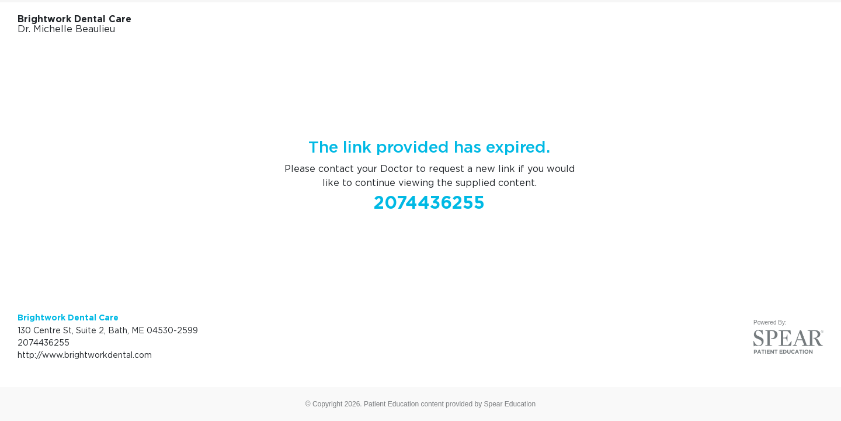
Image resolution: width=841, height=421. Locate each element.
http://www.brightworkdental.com (85, 355)
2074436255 (429, 202)
